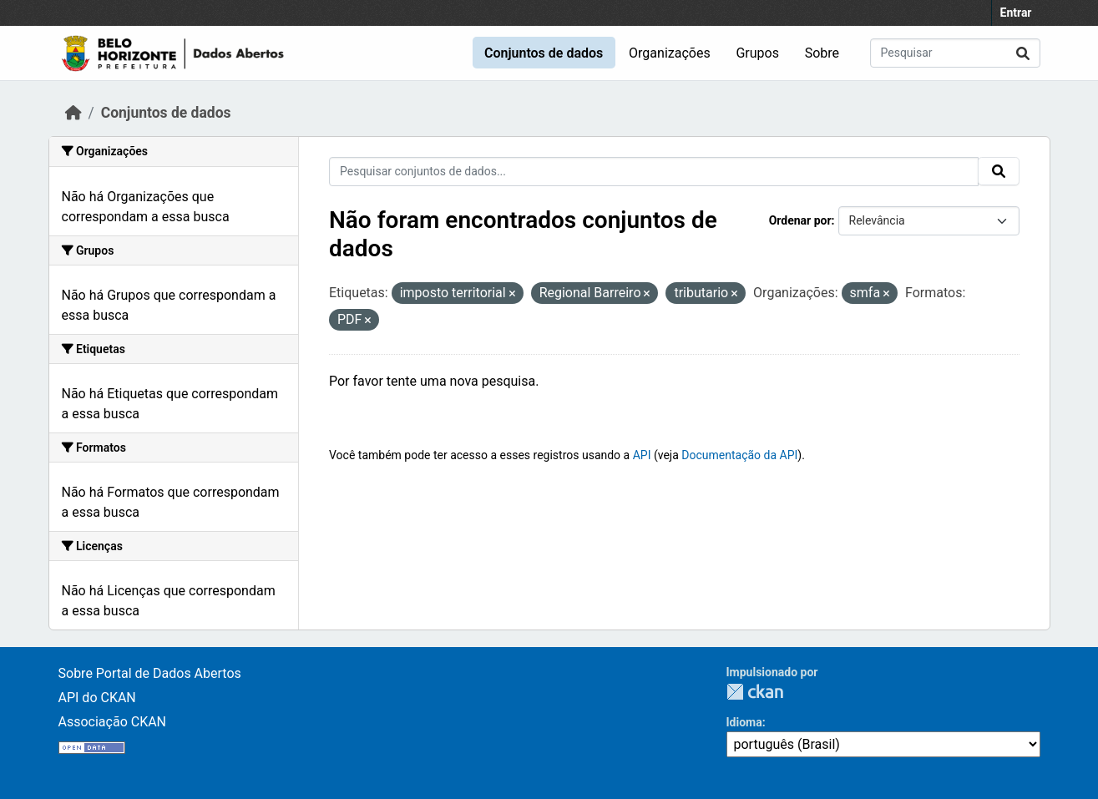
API (642, 455)
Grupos (757, 53)
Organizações (670, 53)
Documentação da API (739, 455)
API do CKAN (97, 697)
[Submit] (1022, 53)
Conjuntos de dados (543, 53)
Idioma (744, 722)
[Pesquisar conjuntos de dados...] (955, 53)
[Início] (73, 112)
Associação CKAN (112, 722)
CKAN (754, 691)
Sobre (822, 53)
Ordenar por (800, 220)
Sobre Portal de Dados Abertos (149, 673)
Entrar (1016, 12)
